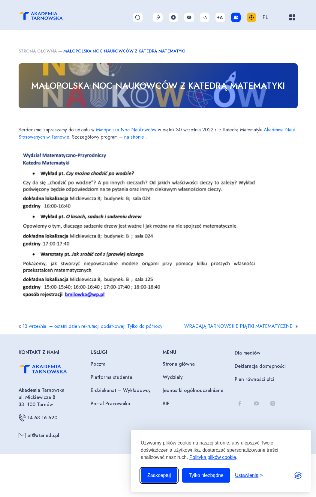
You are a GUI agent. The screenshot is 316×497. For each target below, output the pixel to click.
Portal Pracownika (110, 403)
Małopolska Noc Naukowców (126, 129)
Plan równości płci (254, 379)
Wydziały (173, 377)
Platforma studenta (111, 377)
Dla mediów (247, 352)
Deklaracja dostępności (260, 366)
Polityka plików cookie (212, 457)
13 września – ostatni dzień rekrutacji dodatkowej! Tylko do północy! (93, 326)
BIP (166, 403)
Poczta (98, 364)
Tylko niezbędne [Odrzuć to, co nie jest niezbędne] (206, 475)
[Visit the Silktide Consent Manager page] (298, 475)
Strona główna (38, 51)
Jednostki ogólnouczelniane (193, 390)
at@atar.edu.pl (39, 435)
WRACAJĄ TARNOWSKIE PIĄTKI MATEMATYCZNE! (239, 326)
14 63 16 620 (38, 417)
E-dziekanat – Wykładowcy (121, 390)
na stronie (134, 136)
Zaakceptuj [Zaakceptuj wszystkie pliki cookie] (159, 475)
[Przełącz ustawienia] (249, 475)
